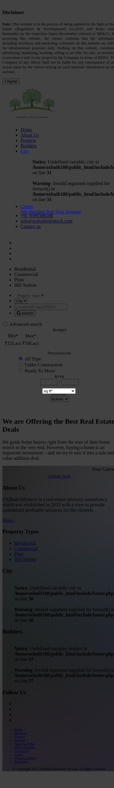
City (25, 151)
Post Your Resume (63, 211)
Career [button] (27, 206)
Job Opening (33, 211)
